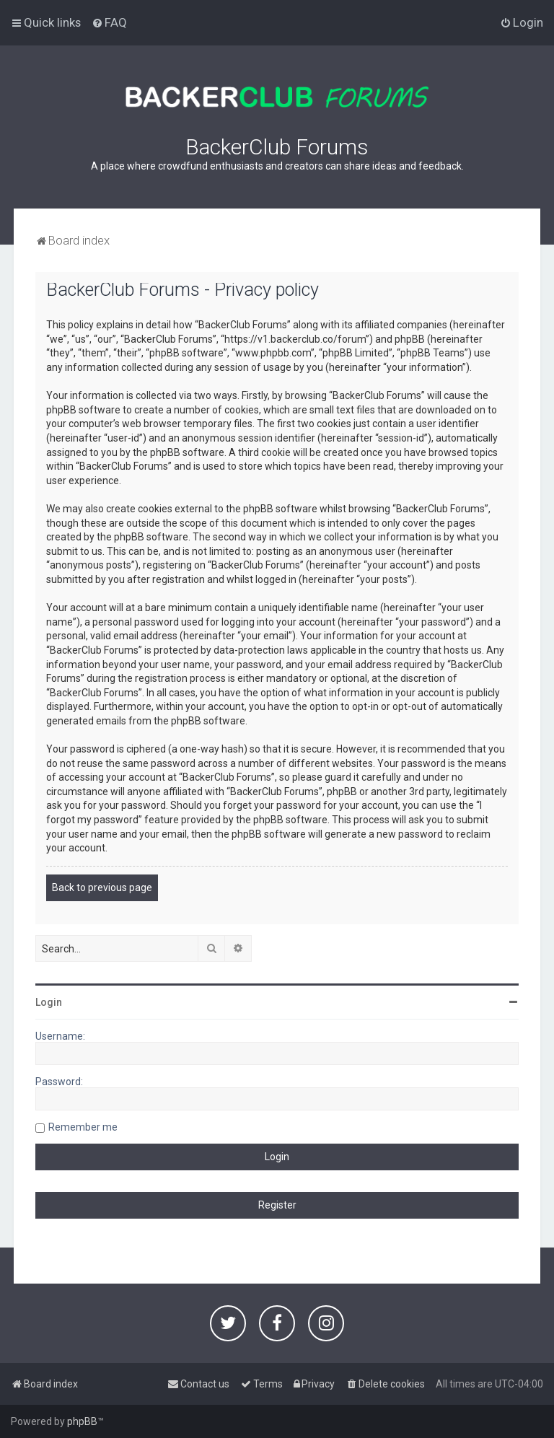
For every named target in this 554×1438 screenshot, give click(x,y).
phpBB (82, 1421)
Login (48, 1002)
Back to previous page (102, 887)
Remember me (83, 1127)
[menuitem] (109, 22)
